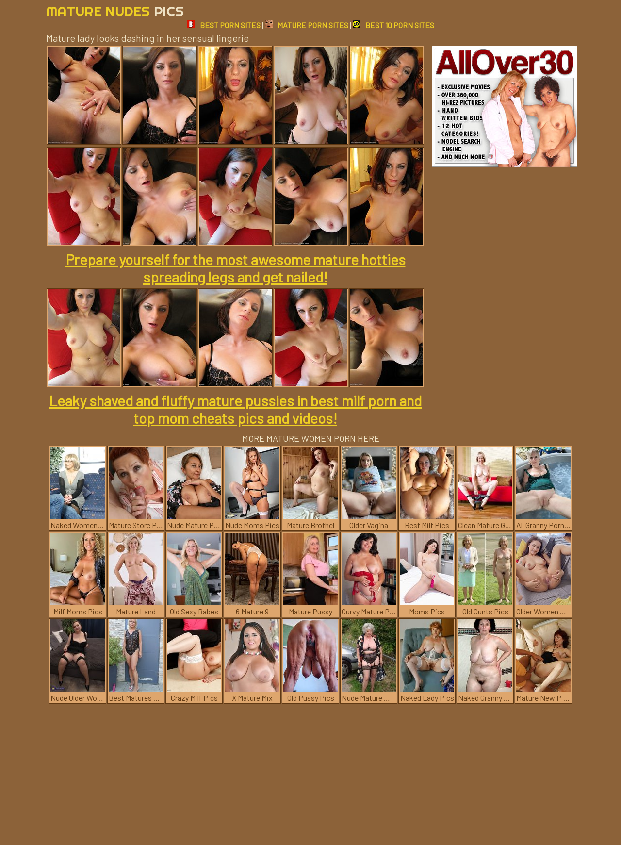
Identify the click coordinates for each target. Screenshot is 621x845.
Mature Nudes (115, 10)
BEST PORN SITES (224, 25)
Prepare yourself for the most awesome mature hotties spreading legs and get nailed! (235, 267)
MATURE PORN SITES (306, 25)
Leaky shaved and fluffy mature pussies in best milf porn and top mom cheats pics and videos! (235, 409)
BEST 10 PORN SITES (393, 25)
